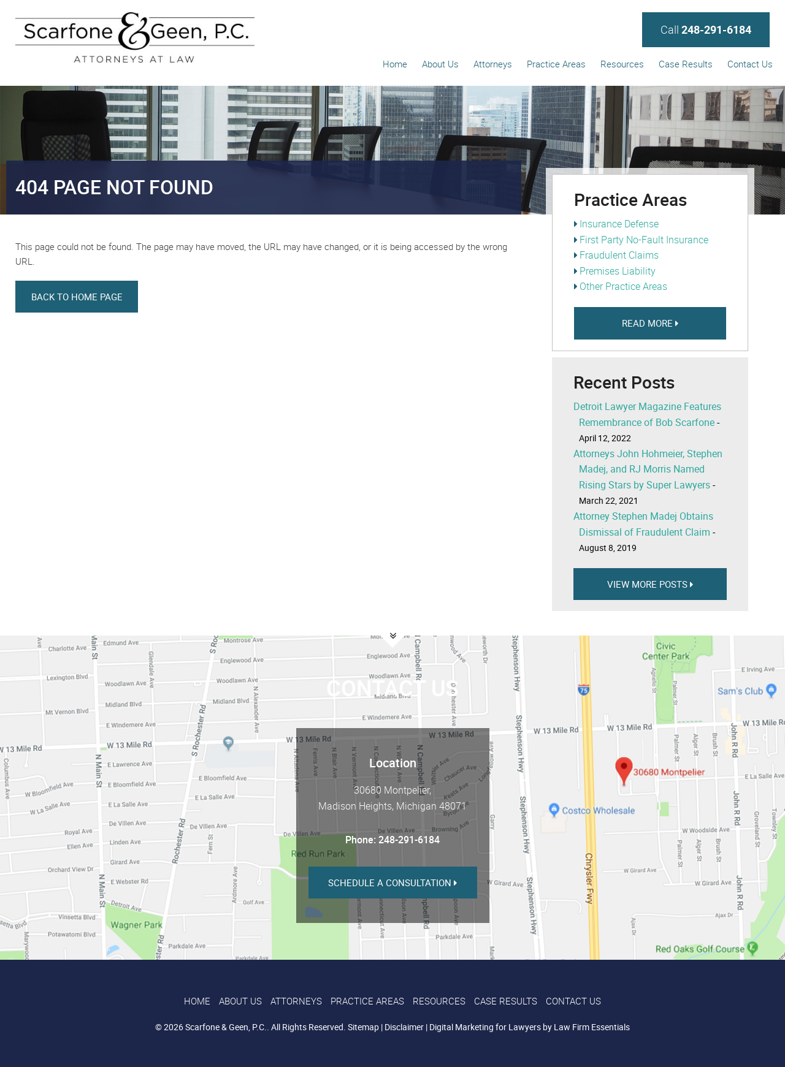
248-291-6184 (409, 839)
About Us (440, 64)
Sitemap (363, 1027)
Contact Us (750, 64)
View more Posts (650, 584)
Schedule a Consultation (392, 882)
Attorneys (492, 64)
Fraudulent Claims (619, 255)
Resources (622, 64)
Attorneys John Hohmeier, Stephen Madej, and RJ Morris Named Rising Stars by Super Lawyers (647, 469)
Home (395, 64)
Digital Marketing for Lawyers (485, 1027)
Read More (650, 323)
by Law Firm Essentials (586, 1027)
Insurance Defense (619, 223)
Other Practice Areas (623, 286)
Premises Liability (618, 271)
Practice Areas (556, 64)
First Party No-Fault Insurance (644, 239)
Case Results (686, 64)
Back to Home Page (77, 296)
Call (706, 29)
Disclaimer (404, 1027)
